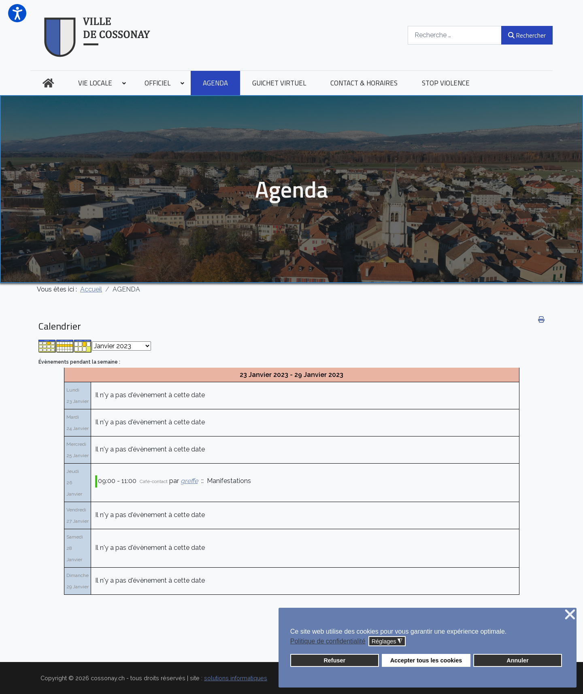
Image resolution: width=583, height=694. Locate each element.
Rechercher (527, 35)
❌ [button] (570, 614)
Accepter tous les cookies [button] (426, 660)
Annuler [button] (517, 660)
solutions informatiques (235, 678)
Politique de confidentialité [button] (328, 641)
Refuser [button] (334, 660)
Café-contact (154, 481)
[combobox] (455, 35)
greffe (189, 481)
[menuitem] (48, 83)
